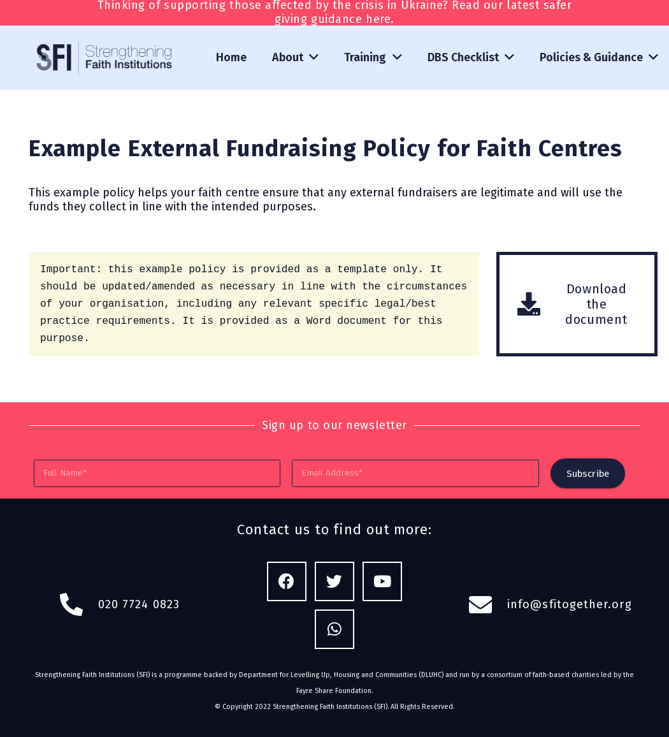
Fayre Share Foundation (333, 691)
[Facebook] (287, 582)
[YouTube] (383, 582)
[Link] (105, 58)
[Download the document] (536, 304)
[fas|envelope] (487, 605)
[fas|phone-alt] (78, 605)
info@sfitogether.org (569, 604)
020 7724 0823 (139, 604)
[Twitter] (335, 582)
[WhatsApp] (335, 629)
